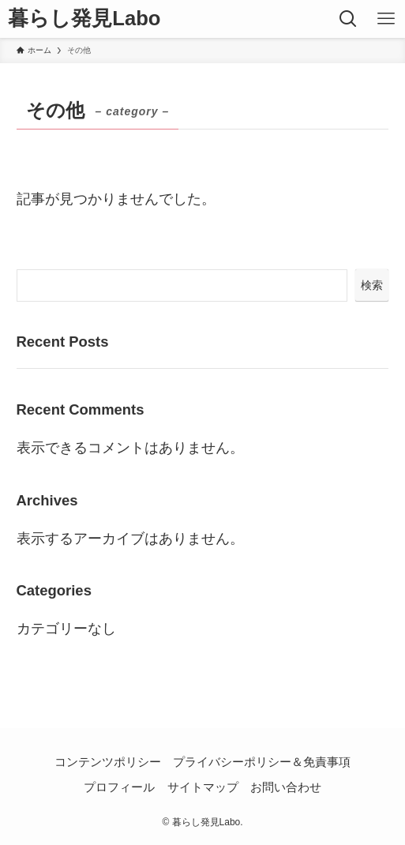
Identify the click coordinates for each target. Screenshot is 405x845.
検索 (372, 285)
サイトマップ (202, 787)
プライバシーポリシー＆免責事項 (262, 761)
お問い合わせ (285, 787)
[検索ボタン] (348, 19)
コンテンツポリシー (107, 761)
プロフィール (119, 787)
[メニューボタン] (386, 19)
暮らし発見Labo (84, 19)
